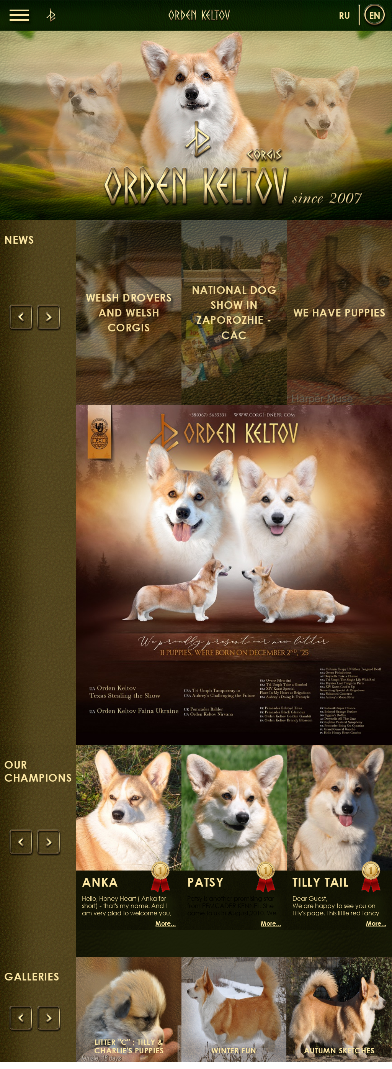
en (375, 15)
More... (165, 930)
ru (344, 15)
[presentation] (21, 320)
